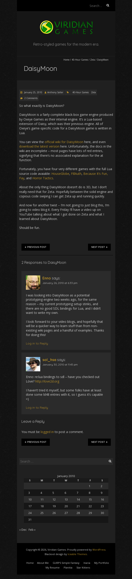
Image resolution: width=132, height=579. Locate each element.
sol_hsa (49, 359)
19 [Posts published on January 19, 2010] (54, 506)
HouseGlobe (60, 173)
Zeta (92, 59)
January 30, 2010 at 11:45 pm (60, 364)
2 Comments (31, 98)
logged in (47, 432)
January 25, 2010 (32, 92)
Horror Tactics (42, 178)
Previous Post (35, 247)
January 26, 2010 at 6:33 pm (60, 283)
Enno (46, 278)
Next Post (99, 247)
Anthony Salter (55, 92)
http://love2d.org (47, 381)
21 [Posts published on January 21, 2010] (78, 506)
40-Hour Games (80, 59)
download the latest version (39, 146)
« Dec (23, 530)
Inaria (87, 562)
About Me (43, 562)
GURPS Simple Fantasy (66, 562)
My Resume (53, 567)
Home (66, 59)
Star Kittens (83, 567)
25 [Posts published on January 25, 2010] (42, 513)
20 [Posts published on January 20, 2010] (66, 506)
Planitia (68, 567)
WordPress (98, 549)
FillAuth (76, 173)
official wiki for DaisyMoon (64, 142)
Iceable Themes (77, 554)
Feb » (32, 530)
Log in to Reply (37, 343)
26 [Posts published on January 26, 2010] (54, 513)
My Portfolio (101, 562)
